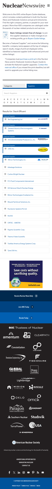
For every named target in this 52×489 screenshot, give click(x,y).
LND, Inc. (11, 148)
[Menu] (48, 5)
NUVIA (10, 216)
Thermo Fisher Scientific (16, 236)
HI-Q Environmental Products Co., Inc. (22, 139)
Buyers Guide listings (36, 38)
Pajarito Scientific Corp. (16, 229)
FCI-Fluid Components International (21, 181)
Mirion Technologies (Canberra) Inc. (21, 195)
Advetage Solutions (15, 167)
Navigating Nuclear (26, 462)
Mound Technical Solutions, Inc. (19, 202)
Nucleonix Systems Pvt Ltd (17, 209)
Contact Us (26, 465)
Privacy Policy (16, 485)
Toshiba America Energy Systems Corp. (22, 243)
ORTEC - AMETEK (14, 222)
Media (38, 485)
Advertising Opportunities (26, 459)
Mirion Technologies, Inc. (17, 159)
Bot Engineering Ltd (15, 119)
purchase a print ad (28, 59)
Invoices (32, 485)
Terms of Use (25, 485)
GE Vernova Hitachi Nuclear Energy (20, 188)
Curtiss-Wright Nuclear (16, 174)
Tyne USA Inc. (12, 250)
